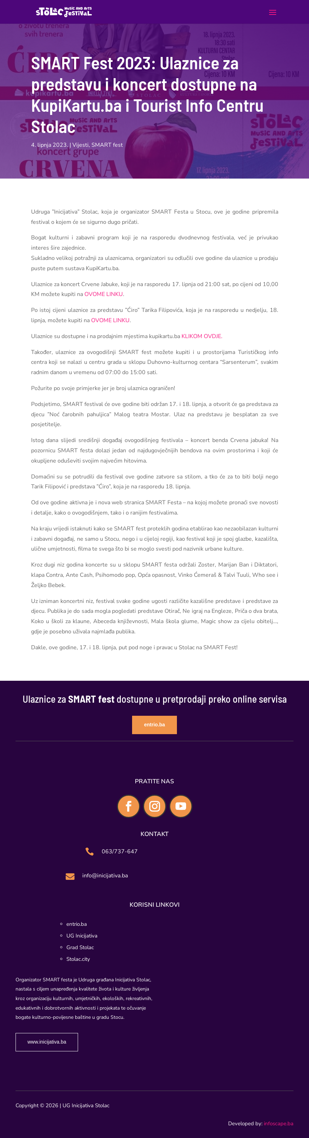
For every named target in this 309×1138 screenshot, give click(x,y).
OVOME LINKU (103, 294)
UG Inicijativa (81, 935)
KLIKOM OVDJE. (201, 336)
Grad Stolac (80, 947)
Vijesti (80, 145)
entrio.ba (154, 724)
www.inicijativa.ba (47, 1042)
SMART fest (107, 145)
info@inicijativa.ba (105, 875)
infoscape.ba (278, 1123)
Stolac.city (78, 959)
